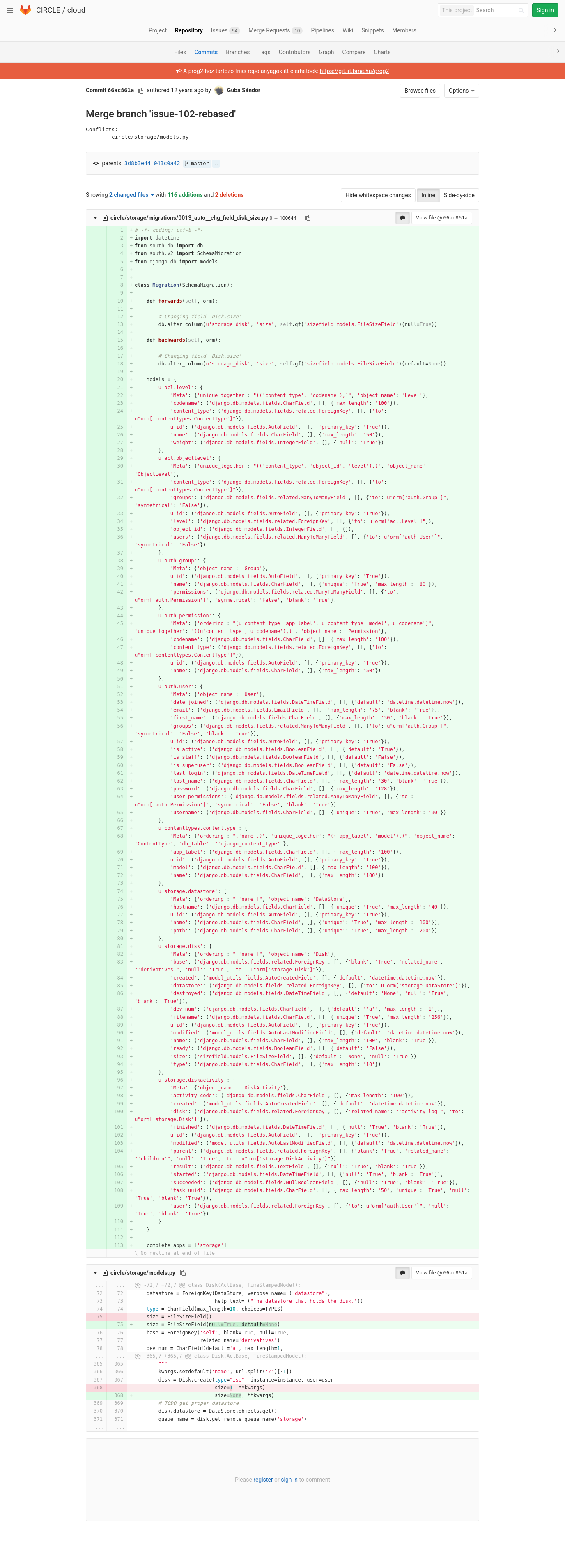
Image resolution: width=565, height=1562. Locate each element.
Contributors (295, 52)
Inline (428, 195)
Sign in (545, 10)
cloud (76, 10)
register (263, 1479)
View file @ (442, 218)
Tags (264, 52)
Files (180, 52)
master (197, 164)
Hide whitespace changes (378, 195)
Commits (206, 52)
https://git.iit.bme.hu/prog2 (354, 71)
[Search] (501, 10)
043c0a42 (167, 163)
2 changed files (131, 195)
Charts (382, 52)
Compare (354, 52)
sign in (289, 1479)
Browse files (420, 90)
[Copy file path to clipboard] (307, 218)
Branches (238, 52)
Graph (326, 52)
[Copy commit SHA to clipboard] (140, 91)
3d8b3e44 (137, 163)
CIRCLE (48, 10)
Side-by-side (459, 195)
